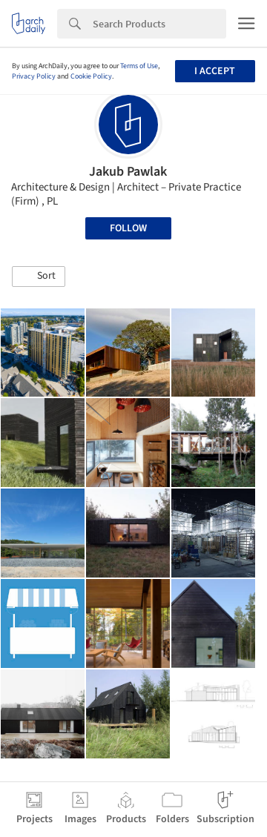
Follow (128, 228)
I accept (214, 71)
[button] (38, 276)
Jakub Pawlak (128, 171)
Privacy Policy (34, 76)
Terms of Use (139, 66)
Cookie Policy (91, 76)
